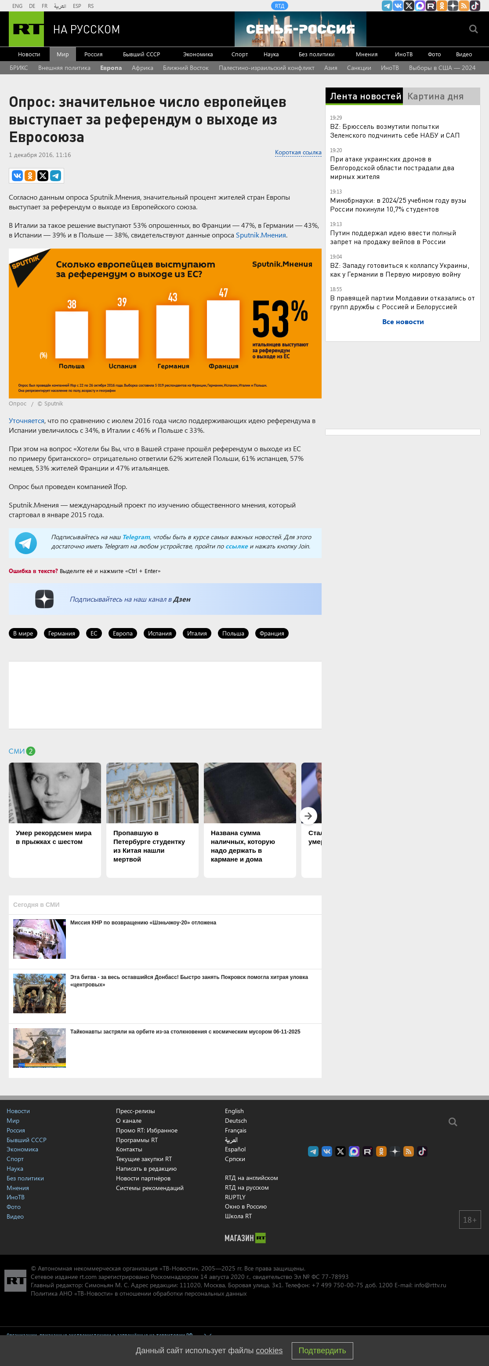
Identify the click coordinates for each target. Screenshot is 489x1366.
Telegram (136, 537)
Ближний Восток (186, 67)
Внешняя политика (64, 67)
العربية (60, 5)
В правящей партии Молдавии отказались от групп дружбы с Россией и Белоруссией (402, 302)
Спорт (240, 54)
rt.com (88, 1276)
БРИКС (19, 67)
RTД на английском (251, 1177)
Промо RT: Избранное (146, 1130)
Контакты (129, 1149)
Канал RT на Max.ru (420, 5)
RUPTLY (235, 1197)
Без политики (317, 54)
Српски (235, 1159)
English (234, 1111)
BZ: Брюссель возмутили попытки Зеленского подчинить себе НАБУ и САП (395, 130)
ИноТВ (404, 54)
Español (235, 1149)
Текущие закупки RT (144, 1158)
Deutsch (236, 1120)
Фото (434, 54)
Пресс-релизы (135, 1111)
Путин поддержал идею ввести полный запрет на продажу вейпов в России (393, 237)
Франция (272, 633)
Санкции (359, 67)
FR (44, 5)
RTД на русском (247, 1187)
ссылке (236, 546)
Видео (464, 54)
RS (91, 5)
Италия (197, 633)
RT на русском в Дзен (453, 5)
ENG (17, 5)
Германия (61, 633)
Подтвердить (322, 1350)
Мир (63, 54)
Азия (330, 67)
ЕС (94, 633)
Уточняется (26, 420)
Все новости (403, 321)
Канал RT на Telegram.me (387, 5)
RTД (279, 5)
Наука (271, 54)
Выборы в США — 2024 (442, 67)
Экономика (198, 54)
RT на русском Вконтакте (398, 5)
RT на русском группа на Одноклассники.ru (442, 5)
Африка (142, 67)
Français (235, 1130)
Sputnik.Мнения (261, 234)
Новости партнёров (143, 1178)
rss (464, 5)
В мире (23, 633)
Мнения (367, 54)
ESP (77, 5)
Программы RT (137, 1140)
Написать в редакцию (146, 1168)
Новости (29, 54)
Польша (233, 633)
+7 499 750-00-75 (337, 1285)
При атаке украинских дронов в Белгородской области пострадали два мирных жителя (392, 167)
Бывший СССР (141, 54)
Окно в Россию (246, 1206)
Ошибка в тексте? (33, 570)
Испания (160, 633)
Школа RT (238, 1216)
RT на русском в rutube (431, 5)
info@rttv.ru (430, 1285)
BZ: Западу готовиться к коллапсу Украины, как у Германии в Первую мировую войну (399, 269)
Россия (93, 54)
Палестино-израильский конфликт (267, 67)
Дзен (181, 598)
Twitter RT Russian (409, 5)
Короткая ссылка (298, 152)
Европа (111, 67)
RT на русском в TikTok (475, 5)
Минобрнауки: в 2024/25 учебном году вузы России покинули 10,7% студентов (398, 204)
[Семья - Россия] (300, 29)
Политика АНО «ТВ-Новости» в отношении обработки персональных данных (138, 1293)
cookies (269, 1350)
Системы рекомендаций (150, 1187)
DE (32, 5)
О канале (128, 1120)
